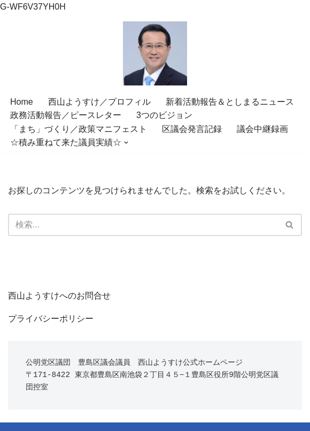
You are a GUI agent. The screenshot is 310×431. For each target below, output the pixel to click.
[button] (126, 142)
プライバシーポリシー (51, 318)
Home (21, 101)
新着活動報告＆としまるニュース (230, 101)
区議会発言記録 (192, 129)
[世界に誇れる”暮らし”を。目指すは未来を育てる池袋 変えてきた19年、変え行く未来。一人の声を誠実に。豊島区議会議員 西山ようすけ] (155, 53)
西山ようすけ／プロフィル (99, 101)
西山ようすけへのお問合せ (59, 295)
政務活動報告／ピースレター (65, 115)
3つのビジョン (164, 115)
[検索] (143, 225)
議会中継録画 (262, 129)
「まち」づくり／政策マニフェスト (78, 129)
